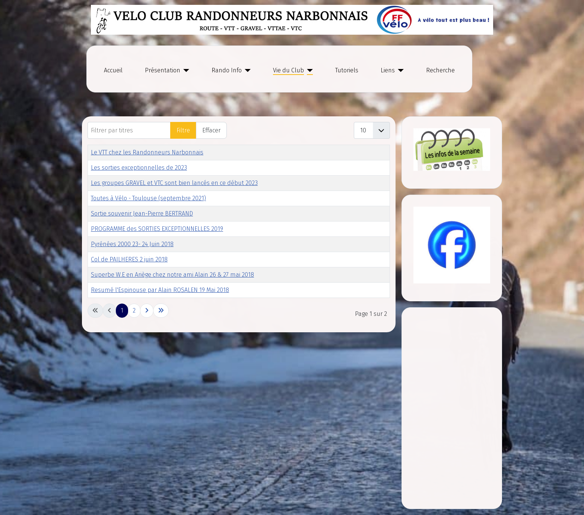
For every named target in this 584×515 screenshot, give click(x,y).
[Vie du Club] (308, 70)
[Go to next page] (146, 311)
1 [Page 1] (122, 310)
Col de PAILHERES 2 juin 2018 (129, 259)
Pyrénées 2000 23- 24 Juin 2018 (132, 244)
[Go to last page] (161, 311)
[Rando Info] (246, 70)
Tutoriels (346, 70)
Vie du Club (288, 70)
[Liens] (399, 70)
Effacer (211, 130)
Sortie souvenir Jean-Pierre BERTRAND (142, 213)
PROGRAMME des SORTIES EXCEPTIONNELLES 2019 (157, 228)
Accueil (113, 70)
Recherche (440, 70)
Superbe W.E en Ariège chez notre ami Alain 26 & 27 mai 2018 (172, 274)
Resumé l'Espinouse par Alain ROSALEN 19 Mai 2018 (160, 289)
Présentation (162, 70)
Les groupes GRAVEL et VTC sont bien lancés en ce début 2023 (174, 182)
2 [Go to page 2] (134, 310)
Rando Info (227, 70)
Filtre (183, 130)
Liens (388, 70)
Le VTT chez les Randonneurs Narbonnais (147, 152)
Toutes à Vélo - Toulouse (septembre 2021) (148, 198)
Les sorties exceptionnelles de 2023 (139, 167)
